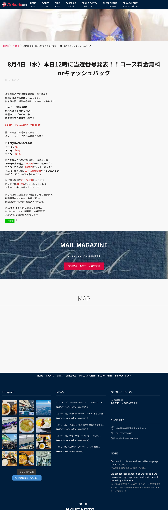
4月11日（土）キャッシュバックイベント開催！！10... (80, 403)
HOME (33, 5)
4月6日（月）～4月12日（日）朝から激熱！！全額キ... (80, 425)
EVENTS (45, 5)
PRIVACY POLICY (130, 5)
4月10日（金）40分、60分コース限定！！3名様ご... (78, 436)
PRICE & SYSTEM (89, 5)
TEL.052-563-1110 (124, 431)
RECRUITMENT (110, 5)
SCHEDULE (71, 5)
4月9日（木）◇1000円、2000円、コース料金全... (78, 447)
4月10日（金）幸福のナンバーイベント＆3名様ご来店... (80, 414)
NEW (60, 407)
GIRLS (57, 5)
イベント (10, 221)
